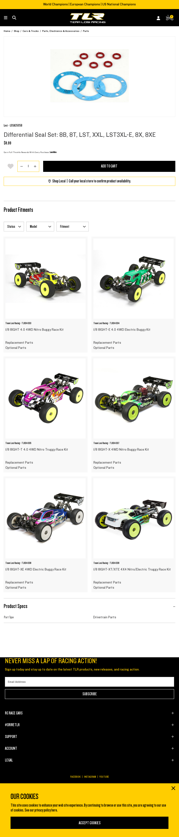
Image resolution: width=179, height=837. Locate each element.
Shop (16, 31)
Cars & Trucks (31, 31)
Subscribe (89, 694)
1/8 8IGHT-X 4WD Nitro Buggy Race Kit (121, 449)
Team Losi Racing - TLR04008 (18, 562)
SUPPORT (11, 737)
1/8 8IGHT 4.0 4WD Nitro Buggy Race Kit (34, 329)
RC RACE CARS (14, 713)
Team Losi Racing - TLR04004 (106, 323)
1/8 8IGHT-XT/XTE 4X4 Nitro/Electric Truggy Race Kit (132, 569)
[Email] (89, 682)
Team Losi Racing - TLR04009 (106, 562)
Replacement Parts (19, 342)
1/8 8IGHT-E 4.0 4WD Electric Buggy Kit (122, 329)
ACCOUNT (11, 748)
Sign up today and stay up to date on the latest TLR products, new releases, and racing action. (72, 669)
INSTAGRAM (90, 776)
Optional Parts (15, 348)
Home (7, 31)
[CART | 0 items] (169, 19)
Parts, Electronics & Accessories (60, 31)
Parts (86, 31)
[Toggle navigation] (8, 17)
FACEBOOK (75, 776)
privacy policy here (45, 810)
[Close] (173, 789)
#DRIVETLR (12, 725)
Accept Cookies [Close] (90, 823)
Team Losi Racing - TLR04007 (106, 443)
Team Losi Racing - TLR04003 (18, 323)
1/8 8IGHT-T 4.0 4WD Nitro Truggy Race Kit (36, 449)
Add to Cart (109, 166)
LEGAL (9, 760)
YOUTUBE (104, 776)
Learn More (53, 152)
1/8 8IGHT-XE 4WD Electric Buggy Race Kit (35, 569)
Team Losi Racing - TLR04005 (18, 443)
